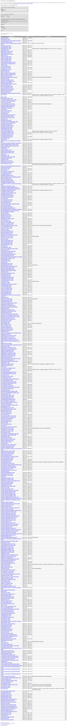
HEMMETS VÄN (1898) (5, 217)
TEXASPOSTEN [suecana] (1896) (7, 572)
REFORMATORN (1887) (5, 406)
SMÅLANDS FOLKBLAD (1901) (7, 453)
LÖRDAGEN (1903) (4, 297)
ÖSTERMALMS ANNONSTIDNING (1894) (9, 707)
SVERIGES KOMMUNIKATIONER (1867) (9, 537)
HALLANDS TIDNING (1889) (6, 199)
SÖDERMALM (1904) (5, 553)
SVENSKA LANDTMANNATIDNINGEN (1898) (10, 515)
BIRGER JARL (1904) (5, 78)
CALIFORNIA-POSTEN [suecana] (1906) (8, 99)
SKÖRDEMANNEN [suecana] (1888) (8, 451)
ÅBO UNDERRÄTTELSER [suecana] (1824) (9, 684)
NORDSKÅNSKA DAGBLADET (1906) (8, 335)
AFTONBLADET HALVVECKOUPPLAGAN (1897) (11, 40)
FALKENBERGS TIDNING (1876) (7, 132)
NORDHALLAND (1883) (5, 334)
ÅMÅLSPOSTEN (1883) (5, 687)
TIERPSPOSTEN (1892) (5, 580)
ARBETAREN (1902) (5, 49)
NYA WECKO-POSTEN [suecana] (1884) (8, 381)
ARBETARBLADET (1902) (6, 48)
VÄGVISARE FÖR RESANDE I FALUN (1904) (10, 645)
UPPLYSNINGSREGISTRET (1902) (7, 603)
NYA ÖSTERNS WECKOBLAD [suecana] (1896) (10, 387)
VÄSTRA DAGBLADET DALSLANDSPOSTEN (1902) (11, 665)
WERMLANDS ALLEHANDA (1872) (8, 623)
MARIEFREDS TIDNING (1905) (7, 304)
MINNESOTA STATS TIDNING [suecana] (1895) (10, 316)
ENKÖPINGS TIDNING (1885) (7, 127)
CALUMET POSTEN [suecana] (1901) (8, 101)
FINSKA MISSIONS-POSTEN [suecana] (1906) (10, 145)
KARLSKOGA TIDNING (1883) (7, 252)
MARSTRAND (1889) (5, 308)
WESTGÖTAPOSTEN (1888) (6, 630)
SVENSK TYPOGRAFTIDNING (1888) (8, 495)
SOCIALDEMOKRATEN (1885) (7, 459)
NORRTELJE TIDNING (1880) (7, 365)
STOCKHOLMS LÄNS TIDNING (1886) (8, 467)
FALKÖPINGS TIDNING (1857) (7, 135)
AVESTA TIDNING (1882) (6, 66)
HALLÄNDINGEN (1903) (6, 202)
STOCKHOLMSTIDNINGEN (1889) (8, 472)
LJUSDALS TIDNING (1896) (6, 289)
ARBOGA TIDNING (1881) (6, 58)
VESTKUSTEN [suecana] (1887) (7, 633)
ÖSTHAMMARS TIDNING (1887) (7, 716)
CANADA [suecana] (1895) (6, 102)
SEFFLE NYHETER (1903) (6, 419)
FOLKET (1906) (4, 148)
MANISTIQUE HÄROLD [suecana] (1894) (9, 302)
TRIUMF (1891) (4, 591)
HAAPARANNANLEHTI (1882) (7, 197)
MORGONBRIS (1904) (5, 323)
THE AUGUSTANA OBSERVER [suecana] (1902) (10, 573)
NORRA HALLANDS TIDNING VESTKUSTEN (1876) (11, 344)
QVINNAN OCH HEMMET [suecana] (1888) (9, 404)
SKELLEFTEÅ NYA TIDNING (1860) (8, 439)
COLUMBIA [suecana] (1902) (6, 107)
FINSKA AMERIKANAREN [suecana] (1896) (9, 144)
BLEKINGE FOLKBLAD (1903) (7, 79)
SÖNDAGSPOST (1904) (5, 565)
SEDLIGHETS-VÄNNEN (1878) (7, 418)
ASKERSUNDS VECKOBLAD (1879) (8, 63)
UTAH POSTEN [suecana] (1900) (7, 610)
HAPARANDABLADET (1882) (7, 206)
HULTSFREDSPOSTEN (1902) (7, 226)
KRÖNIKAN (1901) (4, 271)
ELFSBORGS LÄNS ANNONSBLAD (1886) (9, 121)
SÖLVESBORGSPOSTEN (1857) (7, 561)
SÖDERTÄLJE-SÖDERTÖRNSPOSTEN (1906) (10, 558)
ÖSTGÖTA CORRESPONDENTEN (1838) (9, 711)
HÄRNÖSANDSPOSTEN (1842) (7, 232)
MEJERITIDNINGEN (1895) (6, 312)
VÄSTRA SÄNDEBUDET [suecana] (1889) (9, 680)
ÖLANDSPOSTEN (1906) (6, 693)
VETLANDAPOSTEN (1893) (6, 637)
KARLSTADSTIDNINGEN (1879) (7, 255)
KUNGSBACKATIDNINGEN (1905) (8, 273)
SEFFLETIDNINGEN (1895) (6, 421)
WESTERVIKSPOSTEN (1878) (7, 629)
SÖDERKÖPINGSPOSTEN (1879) (7, 552)
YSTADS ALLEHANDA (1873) (7, 681)
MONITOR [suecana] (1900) (6, 320)
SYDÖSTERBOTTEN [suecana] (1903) (8, 545)
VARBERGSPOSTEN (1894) (6, 614)
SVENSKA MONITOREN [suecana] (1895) (9, 517)
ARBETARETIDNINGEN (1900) (7, 54)
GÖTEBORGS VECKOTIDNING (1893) (8, 192)
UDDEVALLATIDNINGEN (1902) (7, 596)
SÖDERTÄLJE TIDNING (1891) (7, 557)
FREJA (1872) (3, 154)
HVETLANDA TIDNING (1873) (7, 230)
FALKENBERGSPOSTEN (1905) (7, 133)
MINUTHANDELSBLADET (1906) (7, 317)
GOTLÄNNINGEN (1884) (6, 174)
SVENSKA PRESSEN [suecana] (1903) (8, 522)
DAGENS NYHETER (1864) (6, 110)
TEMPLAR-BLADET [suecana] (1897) (8, 569)
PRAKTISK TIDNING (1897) (6, 403)
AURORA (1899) (4, 64)
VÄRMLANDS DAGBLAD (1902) (7, 650)
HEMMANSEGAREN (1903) (6, 215)
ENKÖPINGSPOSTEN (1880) (6, 129)
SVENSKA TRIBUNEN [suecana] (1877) (8, 528)
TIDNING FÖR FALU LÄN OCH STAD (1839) (10, 576)
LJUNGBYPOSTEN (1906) (6, 286)
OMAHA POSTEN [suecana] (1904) (7, 395)
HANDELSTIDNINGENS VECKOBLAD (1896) (10, 203)
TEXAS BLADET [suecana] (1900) (7, 571)
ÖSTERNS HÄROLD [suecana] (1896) (8, 708)
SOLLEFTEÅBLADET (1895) (6, 460)
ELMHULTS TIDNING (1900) (6, 124)
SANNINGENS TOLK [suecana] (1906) (8, 417)
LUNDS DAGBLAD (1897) (6, 290)
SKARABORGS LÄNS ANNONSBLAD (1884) (10, 433)
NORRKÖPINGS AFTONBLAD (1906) (8, 353)
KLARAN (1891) (4, 262)
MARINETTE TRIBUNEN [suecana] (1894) (9, 306)
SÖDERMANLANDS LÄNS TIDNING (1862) (9, 554)
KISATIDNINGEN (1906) (5, 260)
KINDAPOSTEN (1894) (5, 259)
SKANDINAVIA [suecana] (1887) (7, 430)
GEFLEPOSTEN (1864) (5, 168)
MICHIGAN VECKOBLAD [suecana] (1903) (9, 313)
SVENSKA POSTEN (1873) (6, 521)
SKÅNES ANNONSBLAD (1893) (7, 440)
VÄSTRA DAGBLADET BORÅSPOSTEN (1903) (10, 664)
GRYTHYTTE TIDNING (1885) (7, 179)
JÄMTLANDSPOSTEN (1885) (6, 243)
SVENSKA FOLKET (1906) (6, 506)
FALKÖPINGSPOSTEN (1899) (7, 136)
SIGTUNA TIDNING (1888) (6, 424)
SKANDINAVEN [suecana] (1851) (7, 428)
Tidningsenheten (6, 723)
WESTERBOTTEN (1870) (6, 627)
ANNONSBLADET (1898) (6, 45)
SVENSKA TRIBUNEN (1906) (6, 526)
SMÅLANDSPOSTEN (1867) (6, 455)
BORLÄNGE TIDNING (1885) (6, 90)
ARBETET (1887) (4, 55)
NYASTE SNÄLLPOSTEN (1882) (7, 388)
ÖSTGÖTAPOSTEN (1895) (6, 714)
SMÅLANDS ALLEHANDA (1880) (7, 452)
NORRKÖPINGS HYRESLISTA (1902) (8, 354)
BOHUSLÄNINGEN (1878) (6, 85)
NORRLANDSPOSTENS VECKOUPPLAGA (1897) (11, 358)
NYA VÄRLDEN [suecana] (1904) (7, 385)
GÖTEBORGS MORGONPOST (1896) (8, 190)
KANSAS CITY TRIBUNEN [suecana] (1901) (9, 248)
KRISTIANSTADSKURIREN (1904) (8, 269)
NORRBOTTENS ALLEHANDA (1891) (8, 347)
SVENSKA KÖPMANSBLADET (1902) (8, 514)
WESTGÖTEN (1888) (5, 631)
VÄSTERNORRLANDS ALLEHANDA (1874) (9, 657)
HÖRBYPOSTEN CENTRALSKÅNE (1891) (9, 234)
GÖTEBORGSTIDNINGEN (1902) (7, 195)
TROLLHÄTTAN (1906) (5, 592)
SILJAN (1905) (4, 425)
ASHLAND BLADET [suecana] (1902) (8, 62)
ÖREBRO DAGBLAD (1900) (6, 695)
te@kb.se (14, 723)
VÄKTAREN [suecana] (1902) (6, 646)
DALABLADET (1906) (5, 112)
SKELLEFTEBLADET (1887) (6, 437)
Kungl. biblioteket (3, 723)
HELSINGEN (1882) (5, 213)
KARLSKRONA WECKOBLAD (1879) (8, 254)
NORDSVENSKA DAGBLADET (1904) (8, 338)
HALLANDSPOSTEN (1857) (6, 201)
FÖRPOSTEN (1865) (5, 159)
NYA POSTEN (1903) (5, 374)
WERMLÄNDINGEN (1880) (6, 625)
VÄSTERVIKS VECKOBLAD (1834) (8, 658)
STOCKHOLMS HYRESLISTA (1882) (8, 466)
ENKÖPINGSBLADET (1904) (6, 128)
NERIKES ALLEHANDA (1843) (7, 328)
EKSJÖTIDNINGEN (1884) (6, 120)
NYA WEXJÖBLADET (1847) (6, 384)
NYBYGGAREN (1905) (5, 389)
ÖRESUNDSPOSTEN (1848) (6, 697)
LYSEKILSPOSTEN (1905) (6, 293)
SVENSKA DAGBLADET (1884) (7, 502)
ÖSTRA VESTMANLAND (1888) (7, 719)
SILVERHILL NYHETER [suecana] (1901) (9, 426)
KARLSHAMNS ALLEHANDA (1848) (8, 251)
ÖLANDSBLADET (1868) (6, 692)
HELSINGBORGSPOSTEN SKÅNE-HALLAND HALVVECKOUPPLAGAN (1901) (10, 211)
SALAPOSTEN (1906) (5, 414)
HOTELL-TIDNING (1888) (6, 221)
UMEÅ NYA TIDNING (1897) (6, 600)
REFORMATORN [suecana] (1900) (7, 407)
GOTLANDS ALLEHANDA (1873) (7, 171)
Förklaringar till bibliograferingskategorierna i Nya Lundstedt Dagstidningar (23, 3)
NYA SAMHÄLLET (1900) (6, 377)
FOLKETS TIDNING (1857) (6, 149)
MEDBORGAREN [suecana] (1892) (7, 309)
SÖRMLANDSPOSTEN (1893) (7, 567)
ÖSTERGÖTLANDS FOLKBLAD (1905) (8, 706)
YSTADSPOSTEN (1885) (5, 683)
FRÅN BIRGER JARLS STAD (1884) (8, 156)
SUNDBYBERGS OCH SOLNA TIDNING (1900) (10, 480)
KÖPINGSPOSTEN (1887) (6, 275)
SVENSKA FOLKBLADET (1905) (7, 504)
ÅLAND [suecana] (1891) (5, 685)
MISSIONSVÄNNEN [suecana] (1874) (8, 319)
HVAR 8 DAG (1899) (5, 229)
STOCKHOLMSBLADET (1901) (7, 468)
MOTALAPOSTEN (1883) (6, 326)
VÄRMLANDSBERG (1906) (6, 653)
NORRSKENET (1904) (5, 362)
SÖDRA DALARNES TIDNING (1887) (8, 560)
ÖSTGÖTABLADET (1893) (6, 712)
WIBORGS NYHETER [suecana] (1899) (8, 638)
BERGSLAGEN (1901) (5, 71)
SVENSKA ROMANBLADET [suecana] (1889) (10, 524)
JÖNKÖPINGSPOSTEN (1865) (7, 244)
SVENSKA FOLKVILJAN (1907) (7, 509)
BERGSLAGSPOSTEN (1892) (6, 75)
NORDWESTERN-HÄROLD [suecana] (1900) (9, 339)
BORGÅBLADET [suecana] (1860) (7, 89)
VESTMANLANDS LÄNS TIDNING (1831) (9, 636)
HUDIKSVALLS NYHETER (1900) (7, 222)
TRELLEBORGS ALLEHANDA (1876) (8, 586)
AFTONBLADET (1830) (5, 39)
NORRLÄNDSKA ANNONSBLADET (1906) (9, 361)
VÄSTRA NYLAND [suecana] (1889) (8, 676)
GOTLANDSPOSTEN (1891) (6, 172)
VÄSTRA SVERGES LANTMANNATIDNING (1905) (11, 677)
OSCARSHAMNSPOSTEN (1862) (7, 396)
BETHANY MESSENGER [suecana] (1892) (9, 77)
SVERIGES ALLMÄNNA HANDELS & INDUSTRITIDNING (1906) (8, 536)
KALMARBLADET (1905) (6, 247)
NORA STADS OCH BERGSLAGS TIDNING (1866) (11, 332)
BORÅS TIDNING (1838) (5, 91)
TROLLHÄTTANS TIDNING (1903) (8, 594)
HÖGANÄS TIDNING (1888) (6, 233)
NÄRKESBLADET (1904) (6, 394)
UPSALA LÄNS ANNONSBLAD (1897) (8, 606)
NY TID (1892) (4, 366)
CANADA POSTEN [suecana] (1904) (8, 103)
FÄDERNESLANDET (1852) (6, 158)
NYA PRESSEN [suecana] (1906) (7, 376)
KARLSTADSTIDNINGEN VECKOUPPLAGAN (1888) (11, 256)
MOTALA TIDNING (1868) (6, 324)
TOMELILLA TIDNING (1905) (7, 583)
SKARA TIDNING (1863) (5, 432)
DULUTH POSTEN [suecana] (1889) (8, 117)
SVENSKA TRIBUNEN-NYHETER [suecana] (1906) (11, 529)
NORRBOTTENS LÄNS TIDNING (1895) (9, 348)
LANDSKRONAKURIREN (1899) (7, 277)
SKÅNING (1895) (4, 443)
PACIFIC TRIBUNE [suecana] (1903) (8, 400)
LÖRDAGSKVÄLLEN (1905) (6, 298)
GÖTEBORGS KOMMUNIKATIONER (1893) (9, 187)
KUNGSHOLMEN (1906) (5, 274)
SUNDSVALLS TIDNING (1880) (7, 482)
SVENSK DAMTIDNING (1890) (7, 488)
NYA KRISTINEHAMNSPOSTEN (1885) (8, 372)
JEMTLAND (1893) (4, 239)
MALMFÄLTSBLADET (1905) (7, 300)
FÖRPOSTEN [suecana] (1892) (6, 160)
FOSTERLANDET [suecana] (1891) (7, 151)
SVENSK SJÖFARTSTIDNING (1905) (8, 493)
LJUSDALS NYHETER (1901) (6, 288)
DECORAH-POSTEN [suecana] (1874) (8, 114)
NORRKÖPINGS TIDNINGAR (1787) (8, 355)
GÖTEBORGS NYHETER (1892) (7, 191)
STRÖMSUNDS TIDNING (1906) (7, 479)
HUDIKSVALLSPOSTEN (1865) (7, 224)
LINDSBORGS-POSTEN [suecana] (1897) (9, 284)
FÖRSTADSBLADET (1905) (6, 163)
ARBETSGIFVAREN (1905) (6, 56)
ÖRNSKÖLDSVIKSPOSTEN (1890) (7, 700)
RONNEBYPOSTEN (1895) (6, 411)
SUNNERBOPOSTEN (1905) (6, 484)
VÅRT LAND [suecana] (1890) (6, 644)
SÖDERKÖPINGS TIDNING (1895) (7, 550)
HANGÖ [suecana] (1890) (5, 205)
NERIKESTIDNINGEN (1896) (6, 330)
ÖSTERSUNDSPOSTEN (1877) (7, 710)
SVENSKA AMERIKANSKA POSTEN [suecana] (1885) (11, 498)
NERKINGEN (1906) (5, 331)
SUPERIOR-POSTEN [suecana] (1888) (8, 486)
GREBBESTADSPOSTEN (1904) (7, 175)
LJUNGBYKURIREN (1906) (6, 285)
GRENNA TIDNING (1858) (6, 178)
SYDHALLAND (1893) (5, 542)
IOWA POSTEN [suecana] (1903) (7, 237)
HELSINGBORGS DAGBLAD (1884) (8, 207)
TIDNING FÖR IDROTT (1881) (7, 578)
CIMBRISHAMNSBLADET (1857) (7, 106)
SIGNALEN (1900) (4, 422)
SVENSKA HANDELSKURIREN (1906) (8, 511)
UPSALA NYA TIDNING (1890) (7, 607)
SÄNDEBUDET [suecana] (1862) (7, 546)
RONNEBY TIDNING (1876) (6, 410)
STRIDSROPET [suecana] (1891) (7, 475)
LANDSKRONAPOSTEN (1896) (7, 278)
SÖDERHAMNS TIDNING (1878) (7, 547)
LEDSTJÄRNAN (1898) (5, 282)
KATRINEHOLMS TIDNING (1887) (8, 258)
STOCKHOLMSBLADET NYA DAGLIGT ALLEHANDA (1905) (9, 471)
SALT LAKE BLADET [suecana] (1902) (8, 415)
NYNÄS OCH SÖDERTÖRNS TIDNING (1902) (10, 392)
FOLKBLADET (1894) (5, 147)
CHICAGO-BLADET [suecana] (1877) (8, 105)
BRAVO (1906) (4, 97)
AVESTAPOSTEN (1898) (5, 67)
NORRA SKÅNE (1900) (5, 346)
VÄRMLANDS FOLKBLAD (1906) (7, 652)
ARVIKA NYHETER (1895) (6, 59)
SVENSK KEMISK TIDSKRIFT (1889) (8, 491)
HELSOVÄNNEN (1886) (5, 214)
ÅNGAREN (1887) (4, 688)
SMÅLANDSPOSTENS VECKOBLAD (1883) (9, 456)
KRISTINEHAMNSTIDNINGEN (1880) (8, 270)
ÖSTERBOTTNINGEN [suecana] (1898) (8, 701)
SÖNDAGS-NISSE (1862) (6, 564)
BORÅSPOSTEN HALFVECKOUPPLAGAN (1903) (11, 93)
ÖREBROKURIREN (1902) (6, 696)
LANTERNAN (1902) (5, 281)
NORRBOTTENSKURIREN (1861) (7, 350)
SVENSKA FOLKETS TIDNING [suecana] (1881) (10, 507)
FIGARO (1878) (4, 139)
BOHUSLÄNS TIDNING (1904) (7, 86)
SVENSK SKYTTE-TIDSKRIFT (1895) (8, 494)
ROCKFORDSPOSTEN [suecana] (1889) (8, 409)
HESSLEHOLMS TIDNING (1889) (7, 218)
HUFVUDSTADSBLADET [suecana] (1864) (9, 225)
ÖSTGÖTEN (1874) (4, 715)
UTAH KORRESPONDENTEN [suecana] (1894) (10, 609)
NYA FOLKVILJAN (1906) (6, 369)
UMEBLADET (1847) (5, 599)
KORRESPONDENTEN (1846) (7, 263)
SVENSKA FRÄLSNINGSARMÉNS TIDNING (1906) (11, 510)
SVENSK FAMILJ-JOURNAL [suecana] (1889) (10, 490)
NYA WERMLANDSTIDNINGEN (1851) (8, 383)
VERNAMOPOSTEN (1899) (6, 626)
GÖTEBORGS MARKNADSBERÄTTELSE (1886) (10, 188)
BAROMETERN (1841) (5, 70)
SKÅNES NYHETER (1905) (6, 441)
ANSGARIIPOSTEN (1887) (6, 47)
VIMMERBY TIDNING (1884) (6, 640)
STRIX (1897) (3, 476)
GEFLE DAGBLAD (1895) (6, 167)
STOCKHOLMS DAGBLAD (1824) (7, 463)
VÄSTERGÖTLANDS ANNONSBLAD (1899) (9, 656)
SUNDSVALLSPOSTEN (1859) (7, 483)
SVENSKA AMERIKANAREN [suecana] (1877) (10, 497)
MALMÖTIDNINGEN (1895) (6, 301)
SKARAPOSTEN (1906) (5, 436)
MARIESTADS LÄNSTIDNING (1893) (8, 305)
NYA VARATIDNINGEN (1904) (7, 380)
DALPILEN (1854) (4, 113)
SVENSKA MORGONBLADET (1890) (8, 518)
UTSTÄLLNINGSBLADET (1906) (7, 611)
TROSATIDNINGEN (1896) (6, 595)
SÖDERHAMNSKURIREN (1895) (7, 549)
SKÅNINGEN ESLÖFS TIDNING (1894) (8, 444)
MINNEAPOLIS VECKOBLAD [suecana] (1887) (10, 315)
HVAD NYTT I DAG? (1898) (6, 228)
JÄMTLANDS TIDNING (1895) (7, 240)
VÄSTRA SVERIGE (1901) (6, 679)
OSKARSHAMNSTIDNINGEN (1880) (8, 399)
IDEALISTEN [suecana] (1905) (6, 236)
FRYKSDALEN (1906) (5, 155)
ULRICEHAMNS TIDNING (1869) (7, 598)
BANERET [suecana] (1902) (6, 69)
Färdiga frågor (33, 2)
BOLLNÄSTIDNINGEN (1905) (7, 87)
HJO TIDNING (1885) (5, 219)
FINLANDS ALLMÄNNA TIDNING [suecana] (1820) (11, 143)
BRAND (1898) (4, 94)
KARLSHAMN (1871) (5, 249)
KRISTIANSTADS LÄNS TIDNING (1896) (9, 266)
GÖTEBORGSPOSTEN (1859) (6, 194)
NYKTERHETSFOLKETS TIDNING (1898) (9, 391)
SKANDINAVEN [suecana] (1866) (7, 429)
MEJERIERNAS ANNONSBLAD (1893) (8, 311)
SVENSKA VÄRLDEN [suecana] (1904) (8, 532)
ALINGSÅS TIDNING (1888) (6, 42)
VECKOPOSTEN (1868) (5, 618)
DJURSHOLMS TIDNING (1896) (7, 116)
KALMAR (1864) (4, 245)
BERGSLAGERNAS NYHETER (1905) (8, 73)
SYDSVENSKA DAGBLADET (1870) (8, 543)
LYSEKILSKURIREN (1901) (6, 292)
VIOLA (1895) (3, 641)
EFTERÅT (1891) (4, 118)
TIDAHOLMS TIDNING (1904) (7, 575)
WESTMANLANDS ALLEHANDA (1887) (9, 634)
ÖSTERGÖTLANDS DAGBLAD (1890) (8, 704)
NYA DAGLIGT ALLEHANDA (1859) (8, 368)
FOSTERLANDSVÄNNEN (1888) (7, 152)
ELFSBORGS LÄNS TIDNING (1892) (8, 122)
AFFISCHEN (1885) (4, 37)
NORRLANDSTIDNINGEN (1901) (7, 359)
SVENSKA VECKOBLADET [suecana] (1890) (9, 530)
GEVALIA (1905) (4, 170)
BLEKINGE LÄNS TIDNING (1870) (8, 81)
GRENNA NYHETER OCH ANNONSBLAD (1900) (10, 176)
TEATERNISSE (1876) (5, 568)
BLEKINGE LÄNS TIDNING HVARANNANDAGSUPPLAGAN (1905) (9, 83)
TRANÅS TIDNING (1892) (6, 584)
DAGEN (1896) (4, 109)
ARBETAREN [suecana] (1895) (7, 51)
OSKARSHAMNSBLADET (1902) (7, 398)
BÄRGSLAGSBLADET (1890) (6, 98)
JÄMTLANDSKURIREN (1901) (7, 241)
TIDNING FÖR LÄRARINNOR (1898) (8, 579)
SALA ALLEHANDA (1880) (6, 413)
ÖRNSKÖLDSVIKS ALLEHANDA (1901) (9, 699)
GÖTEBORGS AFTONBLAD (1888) (8, 182)
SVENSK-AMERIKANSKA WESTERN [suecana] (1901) (11, 533)
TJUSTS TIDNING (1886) (6, 582)
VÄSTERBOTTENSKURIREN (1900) (8, 654)
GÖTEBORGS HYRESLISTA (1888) (8, 186)
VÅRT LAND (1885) (5, 642)
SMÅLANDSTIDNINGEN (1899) (7, 457)
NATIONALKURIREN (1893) (6, 327)
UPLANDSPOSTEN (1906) (6, 602)
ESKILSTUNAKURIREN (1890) (7, 131)
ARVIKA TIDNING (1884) (6, 60)
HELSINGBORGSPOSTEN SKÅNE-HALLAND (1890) (11, 209)
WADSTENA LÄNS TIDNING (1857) (8, 613)
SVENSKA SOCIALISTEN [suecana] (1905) (9, 525)
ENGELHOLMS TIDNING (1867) (7, 125)
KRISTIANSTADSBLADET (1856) (7, 267)
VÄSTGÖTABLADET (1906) (6, 662)
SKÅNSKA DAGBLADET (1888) (7, 447)
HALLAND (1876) (4, 198)
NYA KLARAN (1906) (5, 370)
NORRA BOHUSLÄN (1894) (6, 343)
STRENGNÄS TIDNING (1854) (7, 473)
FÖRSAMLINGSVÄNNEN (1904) (7, 162)
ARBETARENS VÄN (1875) (6, 52)
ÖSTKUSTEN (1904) (5, 718)
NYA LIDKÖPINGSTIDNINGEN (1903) (8, 373)
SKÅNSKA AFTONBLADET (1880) (7, 445)
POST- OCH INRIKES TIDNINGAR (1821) (9, 402)
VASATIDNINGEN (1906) (6, 615)
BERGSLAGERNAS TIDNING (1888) (8, 74)
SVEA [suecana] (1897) (5, 487)
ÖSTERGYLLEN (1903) (5, 703)
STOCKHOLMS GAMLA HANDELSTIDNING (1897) (11, 464)
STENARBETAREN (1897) (6, 461)
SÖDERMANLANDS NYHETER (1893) (8, 556)
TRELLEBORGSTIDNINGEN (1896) (8, 589)
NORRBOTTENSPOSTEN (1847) (7, 351)
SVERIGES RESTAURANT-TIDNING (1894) (9, 541)
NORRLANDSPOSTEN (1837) (6, 357)
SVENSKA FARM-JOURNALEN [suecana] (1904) (10, 503)
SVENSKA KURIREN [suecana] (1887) (8, 513)
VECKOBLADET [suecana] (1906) (7, 617)
